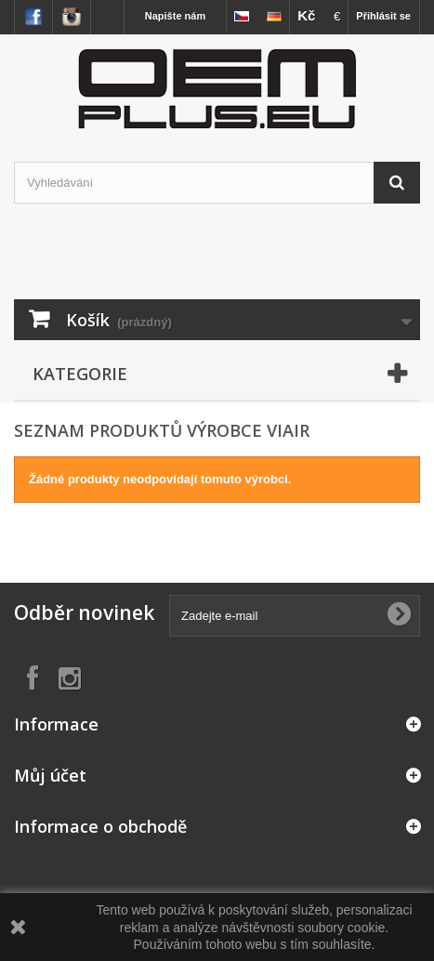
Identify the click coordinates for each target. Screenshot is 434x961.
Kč (306, 15)
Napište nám (175, 15)
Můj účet (50, 775)
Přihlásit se (383, 15)
